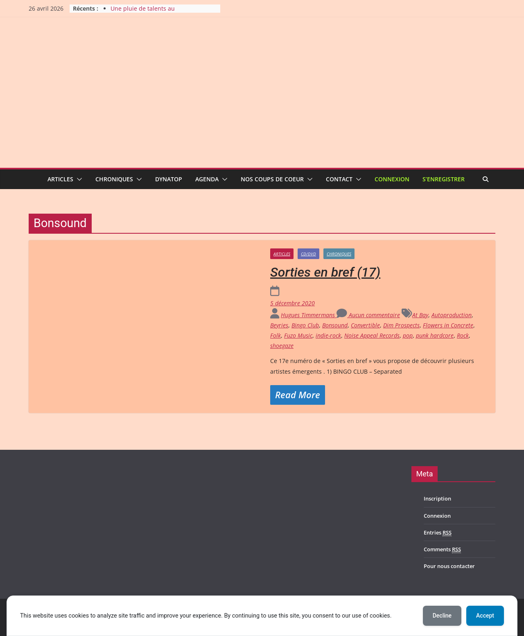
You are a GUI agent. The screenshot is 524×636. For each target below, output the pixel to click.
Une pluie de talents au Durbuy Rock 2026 (143, 12)
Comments (442, 549)
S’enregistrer (443, 179)
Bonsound (335, 325)
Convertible (365, 325)
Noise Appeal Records (372, 335)
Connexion (392, 179)
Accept (485, 615)
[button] (77, 179)
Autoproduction (451, 315)
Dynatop (168, 179)
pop (408, 335)
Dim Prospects (401, 325)
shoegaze (282, 346)
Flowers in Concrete (448, 325)
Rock (463, 335)
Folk (275, 335)
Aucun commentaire (368, 315)
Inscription (437, 498)
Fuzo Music (298, 335)
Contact (339, 179)
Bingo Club (305, 325)
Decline (442, 615)
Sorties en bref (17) (325, 272)
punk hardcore (435, 335)
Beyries (279, 325)
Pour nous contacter (449, 566)
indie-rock (328, 335)
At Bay (420, 315)
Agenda (207, 179)
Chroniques (114, 179)
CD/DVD (308, 254)
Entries (438, 533)
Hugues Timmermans (309, 315)
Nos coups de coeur (272, 179)
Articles (60, 179)
